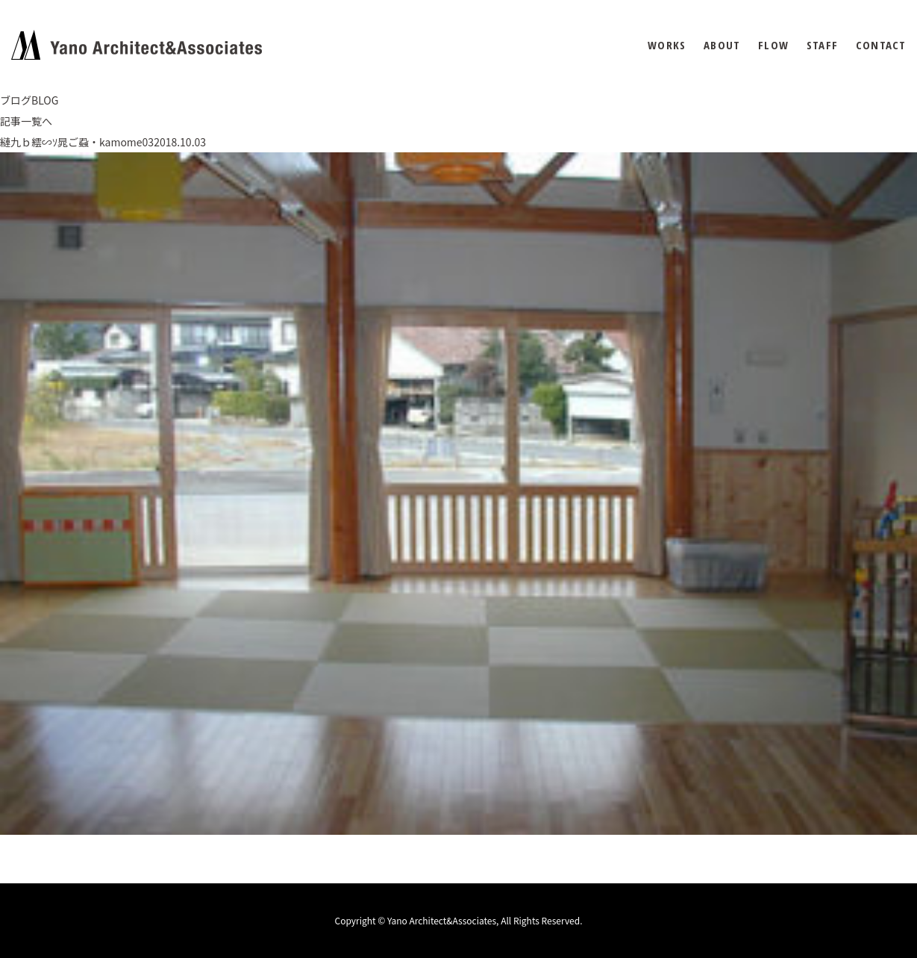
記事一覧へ (26, 120)
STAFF (822, 45)
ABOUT (722, 45)
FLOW (773, 45)
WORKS (667, 45)
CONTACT (881, 45)
